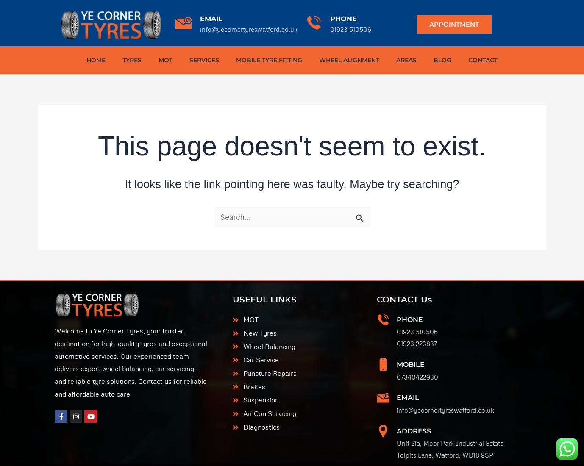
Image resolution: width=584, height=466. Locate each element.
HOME (96, 60)
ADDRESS (414, 417)
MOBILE (411, 359)
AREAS (406, 60)
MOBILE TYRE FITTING (269, 60)
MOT (165, 60)
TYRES (132, 60)
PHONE (343, 19)
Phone (410, 317)
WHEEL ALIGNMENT (349, 60)
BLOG (442, 60)
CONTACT (483, 60)
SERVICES (204, 60)
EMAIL (211, 19)
